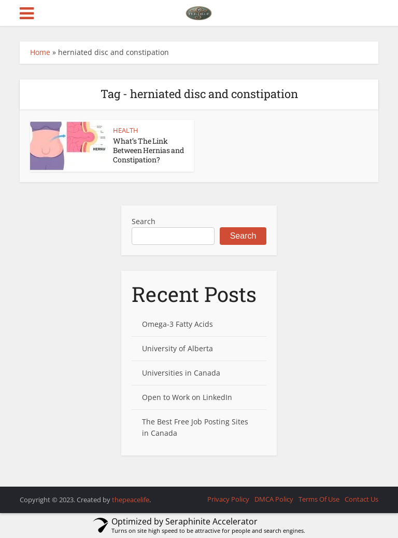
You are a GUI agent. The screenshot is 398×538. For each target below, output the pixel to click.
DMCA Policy (273, 499)
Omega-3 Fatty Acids (177, 324)
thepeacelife (130, 499)
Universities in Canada (181, 373)
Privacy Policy (228, 499)
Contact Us (361, 499)
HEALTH (125, 130)
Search (143, 221)
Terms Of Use (318, 499)
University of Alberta (177, 348)
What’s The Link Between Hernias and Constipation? (148, 150)
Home (40, 52)
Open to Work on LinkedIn (187, 397)
